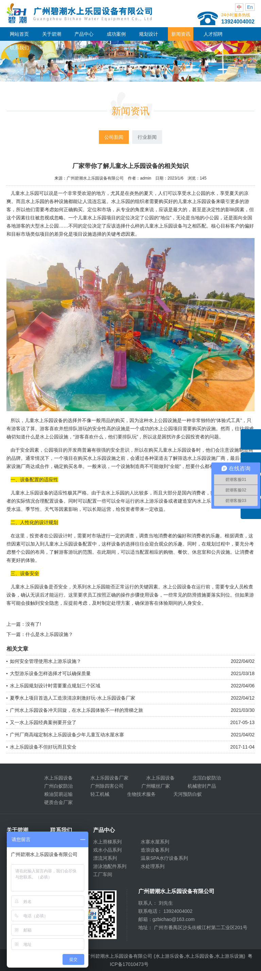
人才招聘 (213, 34)
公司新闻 (113, 137)
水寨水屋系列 (155, 841)
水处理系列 (152, 866)
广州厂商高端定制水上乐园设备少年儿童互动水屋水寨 (67, 734)
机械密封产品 (202, 786)
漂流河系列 (105, 858)
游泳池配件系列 (109, 866)
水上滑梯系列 (107, 841)
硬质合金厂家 (58, 802)
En (250, 7)
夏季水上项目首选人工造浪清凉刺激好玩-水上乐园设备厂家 (72, 698)
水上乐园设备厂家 (109, 778)
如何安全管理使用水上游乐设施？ (45, 661)
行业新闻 (147, 137)
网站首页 (19, 34)
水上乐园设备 (58, 778)
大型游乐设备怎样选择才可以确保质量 (50, 673)
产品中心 (83, 34)
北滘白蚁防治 (206, 778)
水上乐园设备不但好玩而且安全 (43, 747)
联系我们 (19, 47)
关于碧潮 (51, 34)
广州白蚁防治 (58, 786)
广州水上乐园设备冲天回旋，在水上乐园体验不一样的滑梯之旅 (76, 710)
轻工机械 (99, 794)
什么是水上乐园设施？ (49, 634)
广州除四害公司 (107, 786)
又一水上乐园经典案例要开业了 (43, 722)
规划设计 (148, 34)
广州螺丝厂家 (155, 786)
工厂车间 (102, 874)
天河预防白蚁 (187, 794)
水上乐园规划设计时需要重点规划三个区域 (55, 685)
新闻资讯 (180, 34)
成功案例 (116, 34)
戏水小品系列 (107, 850)
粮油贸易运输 (58, 794)
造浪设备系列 (155, 850)
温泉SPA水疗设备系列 (164, 858)
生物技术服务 (141, 794)
